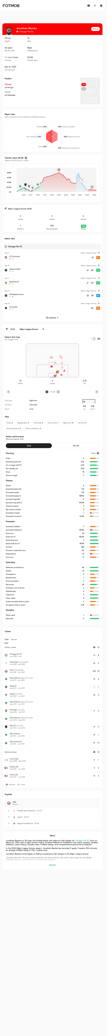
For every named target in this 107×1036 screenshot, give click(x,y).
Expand (52, 865)
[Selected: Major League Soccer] (32, 329)
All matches (52, 318)
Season (14, 639)
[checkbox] (93, 338)
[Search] (95, 5)
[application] (56, 182)
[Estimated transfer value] (26, 158)
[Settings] (101, 5)
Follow (95, 29)
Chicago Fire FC (82, 840)
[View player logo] (9, 31)
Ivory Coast (11, 57)
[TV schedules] (88, 5)
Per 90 (76, 446)
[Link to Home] (10, 5)
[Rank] (95, 453)
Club (7, 639)
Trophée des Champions (26, 811)
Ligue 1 (20, 817)
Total (29, 446)
